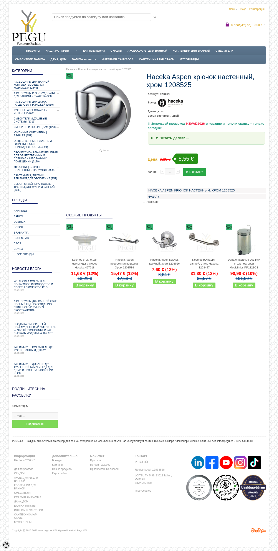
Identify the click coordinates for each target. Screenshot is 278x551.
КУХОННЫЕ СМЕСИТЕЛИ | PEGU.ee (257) (30, 134)
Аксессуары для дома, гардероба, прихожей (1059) (34, 103)
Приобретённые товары (104, 469)
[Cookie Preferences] (6, 545)
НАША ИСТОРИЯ (57, 50)
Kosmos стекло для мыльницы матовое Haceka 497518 (85, 263)
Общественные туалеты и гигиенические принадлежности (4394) (33, 144)
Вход (243, 9)
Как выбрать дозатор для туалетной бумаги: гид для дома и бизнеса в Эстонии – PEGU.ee (36, 370)
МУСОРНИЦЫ (189, 59)
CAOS (17, 243)
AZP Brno (20, 211)
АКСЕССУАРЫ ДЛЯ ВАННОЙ (147, 50)
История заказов (100, 464)
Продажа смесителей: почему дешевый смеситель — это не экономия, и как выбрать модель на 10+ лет (36, 330)
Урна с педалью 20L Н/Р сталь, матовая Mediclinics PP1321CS (244, 263)
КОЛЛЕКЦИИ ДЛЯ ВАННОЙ (191, 50)
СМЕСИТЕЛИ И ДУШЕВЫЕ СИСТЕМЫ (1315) (30, 120)
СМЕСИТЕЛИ (224, 50)
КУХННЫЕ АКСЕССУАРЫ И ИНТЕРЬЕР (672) (31, 112)
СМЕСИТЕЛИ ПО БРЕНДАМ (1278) (35, 127)
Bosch (18, 227)
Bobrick (19, 221)
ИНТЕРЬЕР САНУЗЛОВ (118, 59)
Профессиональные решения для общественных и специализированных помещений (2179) (36, 157)
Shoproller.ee (258, 530)
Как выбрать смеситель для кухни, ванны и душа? (36, 350)
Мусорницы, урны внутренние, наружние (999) (34, 168)
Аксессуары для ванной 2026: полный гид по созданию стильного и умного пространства (36, 307)
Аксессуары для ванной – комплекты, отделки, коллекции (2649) (32, 84)
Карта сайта (59, 473)
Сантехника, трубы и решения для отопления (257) (35, 177)
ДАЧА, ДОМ (58, 59)
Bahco (18, 216)
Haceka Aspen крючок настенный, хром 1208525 (104, 69)
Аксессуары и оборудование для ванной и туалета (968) (35, 95)
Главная (70, 69)
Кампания (58, 464)
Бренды (56, 460)
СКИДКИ (116, 50)
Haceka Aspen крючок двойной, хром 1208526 (164, 261)
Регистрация (257, 9)
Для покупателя (94, 50)
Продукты (33, 50)
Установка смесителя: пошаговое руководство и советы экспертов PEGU (36, 285)
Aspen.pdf (152, 201)
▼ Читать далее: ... (172, 138)
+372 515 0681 (143, 483)
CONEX (18, 248)
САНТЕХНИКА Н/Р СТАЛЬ (156, 59)
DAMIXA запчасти (84, 59)
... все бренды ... (25, 254)
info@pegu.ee (225, 441)
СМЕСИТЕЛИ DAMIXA (30, 59)
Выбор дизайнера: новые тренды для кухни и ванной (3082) (34, 186)
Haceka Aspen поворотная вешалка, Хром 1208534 (125, 263)
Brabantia (21, 232)
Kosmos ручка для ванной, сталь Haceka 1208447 (204, 263)
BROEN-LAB (21, 238)
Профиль (95, 460)
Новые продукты (62, 469)
